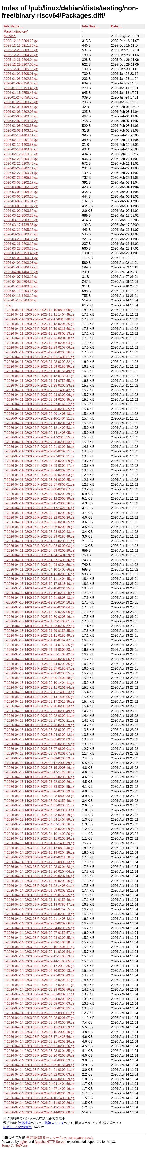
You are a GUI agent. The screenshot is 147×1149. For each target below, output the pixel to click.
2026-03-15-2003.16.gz (21, 220)
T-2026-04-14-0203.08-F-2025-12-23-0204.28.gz (39, 867)
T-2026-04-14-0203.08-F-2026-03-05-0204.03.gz (39, 1003)
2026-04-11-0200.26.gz (21, 291)
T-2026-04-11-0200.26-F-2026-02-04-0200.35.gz (39, 399)
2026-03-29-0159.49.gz (21, 253)
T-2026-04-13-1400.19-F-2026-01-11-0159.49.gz (39, 635)
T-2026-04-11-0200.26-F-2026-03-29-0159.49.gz (39, 536)
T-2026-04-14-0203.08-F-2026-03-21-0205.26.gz (39, 1041)
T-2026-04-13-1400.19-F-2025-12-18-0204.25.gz (39, 588)
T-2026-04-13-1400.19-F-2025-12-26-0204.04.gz (39, 607)
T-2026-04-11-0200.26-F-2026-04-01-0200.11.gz (39, 541)
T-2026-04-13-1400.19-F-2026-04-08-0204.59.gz (39, 829)
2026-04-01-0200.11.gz (21, 258)
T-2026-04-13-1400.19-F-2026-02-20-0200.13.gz (39, 706)
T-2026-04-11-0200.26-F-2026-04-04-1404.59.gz (39, 555)
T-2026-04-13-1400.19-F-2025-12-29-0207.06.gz (39, 612)
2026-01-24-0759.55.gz (21, 97)
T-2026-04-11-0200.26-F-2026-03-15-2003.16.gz (39, 503)
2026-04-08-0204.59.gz (21, 281)
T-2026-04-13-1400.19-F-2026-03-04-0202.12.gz (39, 734)
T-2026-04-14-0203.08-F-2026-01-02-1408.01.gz (39, 885)
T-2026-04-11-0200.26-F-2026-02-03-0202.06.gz (39, 395)
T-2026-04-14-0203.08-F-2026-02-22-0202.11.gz (39, 980)
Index (8, 305)
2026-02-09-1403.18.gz (21, 130)
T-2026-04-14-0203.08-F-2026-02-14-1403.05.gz (39, 961)
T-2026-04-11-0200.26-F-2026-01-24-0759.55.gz (39, 380)
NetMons (21, 1145)
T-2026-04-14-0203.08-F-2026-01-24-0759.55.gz (39, 909)
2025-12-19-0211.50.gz (21, 45)
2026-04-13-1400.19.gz (21, 295)
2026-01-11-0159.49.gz (21, 88)
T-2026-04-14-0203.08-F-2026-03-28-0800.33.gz (39, 1060)
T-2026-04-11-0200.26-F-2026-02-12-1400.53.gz (39, 427)
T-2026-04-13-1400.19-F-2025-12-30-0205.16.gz (39, 616)
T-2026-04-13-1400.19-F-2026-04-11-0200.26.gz (39, 838)
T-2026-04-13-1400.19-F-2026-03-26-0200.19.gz (39, 791)
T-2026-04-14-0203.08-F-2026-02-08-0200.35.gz (39, 937)
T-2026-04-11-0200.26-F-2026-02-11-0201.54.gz (39, 423)
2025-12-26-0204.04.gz (21, 59)
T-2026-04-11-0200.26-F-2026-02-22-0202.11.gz (39, 451)
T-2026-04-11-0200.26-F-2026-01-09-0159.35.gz (39, 366)
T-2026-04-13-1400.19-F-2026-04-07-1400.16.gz (39, 824)
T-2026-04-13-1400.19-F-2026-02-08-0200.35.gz (39, 673)
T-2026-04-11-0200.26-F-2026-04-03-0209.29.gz (39, 550)
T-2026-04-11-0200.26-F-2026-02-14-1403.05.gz (39, 432)
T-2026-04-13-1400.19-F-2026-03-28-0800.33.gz (39, 796)
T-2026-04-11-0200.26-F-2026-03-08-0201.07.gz (39, 489)
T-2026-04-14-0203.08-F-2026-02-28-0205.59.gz (39, 989)
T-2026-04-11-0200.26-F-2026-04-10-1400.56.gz (39, 569)
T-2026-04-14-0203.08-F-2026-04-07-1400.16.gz (39, 1088)
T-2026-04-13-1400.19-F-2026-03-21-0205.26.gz (39, 777)
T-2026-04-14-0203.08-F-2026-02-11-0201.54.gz (39, 951)
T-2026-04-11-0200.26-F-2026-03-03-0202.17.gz (39, 465)
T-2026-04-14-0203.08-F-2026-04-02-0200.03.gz (39, 1074)
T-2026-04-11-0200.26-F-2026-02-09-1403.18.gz (39, 413)
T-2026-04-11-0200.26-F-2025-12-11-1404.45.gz (39, 314)
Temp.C (7, 1145)
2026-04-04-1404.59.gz (21, 272)
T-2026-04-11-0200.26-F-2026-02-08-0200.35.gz (39, 409)
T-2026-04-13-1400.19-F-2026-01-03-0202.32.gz (39, 626)
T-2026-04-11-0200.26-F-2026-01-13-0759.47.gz (39, 376)
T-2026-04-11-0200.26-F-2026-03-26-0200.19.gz (39, 527)
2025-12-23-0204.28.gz (21, 55)
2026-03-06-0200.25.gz (21, 196)
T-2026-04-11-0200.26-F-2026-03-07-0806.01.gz (39, 484)
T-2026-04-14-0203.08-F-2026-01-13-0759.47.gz (39, 904)
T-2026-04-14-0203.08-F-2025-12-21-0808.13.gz (39, 862)
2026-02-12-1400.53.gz (21, 144)
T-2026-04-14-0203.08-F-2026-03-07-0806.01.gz (39, 1013)
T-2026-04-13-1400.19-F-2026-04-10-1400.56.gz (39, 834)
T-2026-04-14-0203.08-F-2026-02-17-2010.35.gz (39, 966)
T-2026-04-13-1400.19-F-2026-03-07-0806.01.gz (39, 748)
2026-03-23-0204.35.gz (21, 239)
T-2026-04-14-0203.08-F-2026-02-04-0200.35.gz (39, 928)
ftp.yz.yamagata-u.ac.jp (76, 1137)
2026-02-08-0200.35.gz (21, 125)
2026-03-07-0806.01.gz (21, 201)
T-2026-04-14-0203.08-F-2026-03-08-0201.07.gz (39, 1018)
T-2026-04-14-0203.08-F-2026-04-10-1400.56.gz (39, 1098)
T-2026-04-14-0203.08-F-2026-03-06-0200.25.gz (39, 1008)
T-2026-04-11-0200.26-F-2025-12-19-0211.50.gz (39, 328)
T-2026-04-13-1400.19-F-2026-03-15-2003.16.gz (39, 767)
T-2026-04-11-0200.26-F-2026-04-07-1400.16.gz (39, 560)
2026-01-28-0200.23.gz (21, 102)
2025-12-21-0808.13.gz (21, 50)
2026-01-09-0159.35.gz (21, 83)
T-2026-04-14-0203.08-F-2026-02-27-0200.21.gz (39, 985)
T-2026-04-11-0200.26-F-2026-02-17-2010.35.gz (39, 437)
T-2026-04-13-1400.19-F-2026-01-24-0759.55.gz (39, 645)
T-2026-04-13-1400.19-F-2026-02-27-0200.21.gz (39, 720)
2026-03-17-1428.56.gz (21, 225)
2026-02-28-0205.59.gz (21, 177)
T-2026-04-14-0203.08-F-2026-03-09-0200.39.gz (39, 1022)
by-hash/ (10, 36)
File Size (88, 26)
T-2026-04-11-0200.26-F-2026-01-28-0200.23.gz (39, 385)
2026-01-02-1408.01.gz (21, 74)
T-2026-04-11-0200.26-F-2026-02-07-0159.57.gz (39, 404)
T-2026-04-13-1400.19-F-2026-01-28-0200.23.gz (39, 649)
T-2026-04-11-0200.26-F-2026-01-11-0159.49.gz (39, 371)
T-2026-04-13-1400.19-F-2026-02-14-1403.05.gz (39, 697)
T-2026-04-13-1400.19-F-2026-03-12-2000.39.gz (39, 763)
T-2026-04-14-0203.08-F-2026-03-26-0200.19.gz (39, 1055)
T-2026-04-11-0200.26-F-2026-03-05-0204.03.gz (39, 475)
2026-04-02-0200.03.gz (21, 262)
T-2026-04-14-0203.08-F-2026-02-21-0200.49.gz (39, 975)
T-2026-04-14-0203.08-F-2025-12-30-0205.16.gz (39, 881)
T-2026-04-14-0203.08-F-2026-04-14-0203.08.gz (39, 1112)
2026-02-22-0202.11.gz (21, 168)
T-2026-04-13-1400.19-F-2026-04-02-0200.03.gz (39, 810)
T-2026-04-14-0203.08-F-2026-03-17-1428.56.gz (39, 1036)
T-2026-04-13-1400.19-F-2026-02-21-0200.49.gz (39, 711)
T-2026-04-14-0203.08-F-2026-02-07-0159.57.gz (39, 932)
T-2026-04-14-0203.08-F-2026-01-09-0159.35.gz (39, 895)
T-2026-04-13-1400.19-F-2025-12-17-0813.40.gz (39, 583)
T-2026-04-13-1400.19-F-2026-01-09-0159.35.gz (39, 630)
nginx (23, 1142)
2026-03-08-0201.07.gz (21, 206)
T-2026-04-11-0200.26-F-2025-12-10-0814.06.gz (39, 310)
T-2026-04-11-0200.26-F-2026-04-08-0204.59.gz (39, 564)
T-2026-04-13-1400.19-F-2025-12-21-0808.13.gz (39, 597)
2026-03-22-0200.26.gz (21, 234)
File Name (11, 26)
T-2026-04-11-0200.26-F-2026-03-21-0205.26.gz (39, 513)
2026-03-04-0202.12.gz (21, 187)
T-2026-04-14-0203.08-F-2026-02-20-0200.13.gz (39, 970)
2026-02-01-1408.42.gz (21, 107)
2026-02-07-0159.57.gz (21, 121)
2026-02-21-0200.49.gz (21, 163)
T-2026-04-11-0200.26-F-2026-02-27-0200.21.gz (39, 456)
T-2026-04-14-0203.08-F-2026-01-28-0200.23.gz (39, 914)
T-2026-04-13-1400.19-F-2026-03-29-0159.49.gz (39, 800)
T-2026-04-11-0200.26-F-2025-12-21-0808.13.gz (39, 333)
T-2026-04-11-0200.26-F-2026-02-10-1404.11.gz (39, 418)
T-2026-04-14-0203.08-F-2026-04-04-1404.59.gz (39, 1083)
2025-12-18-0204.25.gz (21, 41)
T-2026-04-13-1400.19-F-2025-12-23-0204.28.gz (39, 602)
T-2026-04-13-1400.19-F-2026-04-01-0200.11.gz (39, 805)
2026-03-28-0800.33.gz (21, 248)
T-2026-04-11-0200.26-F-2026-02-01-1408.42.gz (39, 390)
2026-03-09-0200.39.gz (21, 210)
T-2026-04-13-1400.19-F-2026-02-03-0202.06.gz (39, 659)
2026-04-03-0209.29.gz (21, 267)
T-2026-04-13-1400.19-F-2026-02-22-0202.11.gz (39, 715)
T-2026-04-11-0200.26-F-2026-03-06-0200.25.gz (39, 479)
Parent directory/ (16, 31)
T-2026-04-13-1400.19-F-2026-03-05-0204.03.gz (39, 739)
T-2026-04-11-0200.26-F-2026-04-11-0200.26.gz (39, 574)
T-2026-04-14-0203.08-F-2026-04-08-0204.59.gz (39, 1093)
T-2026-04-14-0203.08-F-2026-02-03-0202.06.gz (39, 923)
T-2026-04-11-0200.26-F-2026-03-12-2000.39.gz (39, 498)
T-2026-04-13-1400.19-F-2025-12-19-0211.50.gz (39, 593)
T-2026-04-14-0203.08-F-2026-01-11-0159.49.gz (39, 899)
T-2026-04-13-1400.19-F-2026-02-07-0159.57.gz (39, 668)
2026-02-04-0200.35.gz (21, 116)
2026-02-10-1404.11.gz (21, 135)
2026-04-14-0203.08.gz (21, 300)
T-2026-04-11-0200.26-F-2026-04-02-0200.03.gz (39, 546)
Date (114, 26)
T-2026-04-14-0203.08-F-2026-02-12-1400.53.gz (39, 956)
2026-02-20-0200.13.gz (21, 159)
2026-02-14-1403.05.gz (21, 149)
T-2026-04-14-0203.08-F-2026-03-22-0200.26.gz (39, 1046)
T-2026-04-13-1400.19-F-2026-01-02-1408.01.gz (39, 621)
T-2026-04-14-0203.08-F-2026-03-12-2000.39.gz (39, 1027)
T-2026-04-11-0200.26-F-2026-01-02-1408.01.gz (39, 357)
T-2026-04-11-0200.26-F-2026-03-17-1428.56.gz (39, 508)
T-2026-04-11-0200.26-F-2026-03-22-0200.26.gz (39, 517)
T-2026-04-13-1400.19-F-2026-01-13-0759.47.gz (39, 640)
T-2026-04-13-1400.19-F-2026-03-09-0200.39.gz (39, 758)
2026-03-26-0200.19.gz (21, 243)
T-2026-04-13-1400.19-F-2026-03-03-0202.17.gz (39, 730)
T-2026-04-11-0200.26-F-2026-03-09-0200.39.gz (39, 494)
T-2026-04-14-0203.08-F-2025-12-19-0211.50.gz (39, 857)
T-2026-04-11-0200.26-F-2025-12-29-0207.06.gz (39, 347)
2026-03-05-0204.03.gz (21, 192)
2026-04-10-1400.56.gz (21, 286)
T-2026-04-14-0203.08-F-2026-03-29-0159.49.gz (39, 1065)
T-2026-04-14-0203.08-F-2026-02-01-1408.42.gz (39, 918)
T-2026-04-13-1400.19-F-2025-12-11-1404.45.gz (39, 579)
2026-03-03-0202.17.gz (21, 182)
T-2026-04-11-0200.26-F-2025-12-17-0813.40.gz (39, 319)
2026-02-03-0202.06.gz (21, 111)
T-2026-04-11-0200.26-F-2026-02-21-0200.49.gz (39, 446)
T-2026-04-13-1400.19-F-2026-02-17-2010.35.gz (39, 701)
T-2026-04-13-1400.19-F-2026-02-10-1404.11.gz (39, 683)
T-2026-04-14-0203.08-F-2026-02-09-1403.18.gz (39, 942)
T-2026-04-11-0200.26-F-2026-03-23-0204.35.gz (39, 522)
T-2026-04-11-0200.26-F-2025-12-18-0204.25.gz (39, 324)
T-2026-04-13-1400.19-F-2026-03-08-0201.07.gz (39, 753)
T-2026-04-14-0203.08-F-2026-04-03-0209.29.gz (39, 1079)
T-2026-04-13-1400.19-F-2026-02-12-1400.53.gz (39, 692)
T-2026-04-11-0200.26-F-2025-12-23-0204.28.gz (39, 338)
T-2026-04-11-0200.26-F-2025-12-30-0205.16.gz (39, 352)
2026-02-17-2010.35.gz (21, 154)
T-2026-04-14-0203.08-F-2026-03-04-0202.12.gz (39, 999)
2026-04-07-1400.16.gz (21, 276)
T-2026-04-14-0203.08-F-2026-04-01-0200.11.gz (39, 1069)
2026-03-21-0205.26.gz (21, 229)
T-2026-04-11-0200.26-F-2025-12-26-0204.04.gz (39, 343)
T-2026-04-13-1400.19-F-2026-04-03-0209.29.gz (39, 815)
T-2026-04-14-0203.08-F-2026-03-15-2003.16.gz (39, 1032)
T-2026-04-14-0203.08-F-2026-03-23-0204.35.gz (39, 1051)
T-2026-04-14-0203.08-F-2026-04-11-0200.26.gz (39, 1102)
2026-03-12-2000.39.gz (21, 215)
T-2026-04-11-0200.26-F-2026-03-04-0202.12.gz (39, 470)
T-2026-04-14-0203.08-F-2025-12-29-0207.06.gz (39, 876)
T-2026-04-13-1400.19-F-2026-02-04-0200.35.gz (39, 664)
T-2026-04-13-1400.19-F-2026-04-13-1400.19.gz (39, 843)
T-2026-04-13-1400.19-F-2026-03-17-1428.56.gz (39, 772)
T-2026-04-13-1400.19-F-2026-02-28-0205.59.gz (39, 725)
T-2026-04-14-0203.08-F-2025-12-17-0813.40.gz (39, 848)
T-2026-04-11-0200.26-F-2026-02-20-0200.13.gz (39, 442)
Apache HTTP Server (50, 1142)
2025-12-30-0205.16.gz (21, 69)
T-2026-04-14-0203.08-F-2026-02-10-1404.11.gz (39, 947)
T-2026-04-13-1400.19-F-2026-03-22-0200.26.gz (39, 781)
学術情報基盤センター (42, 1137)
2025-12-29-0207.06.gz (21, 64)
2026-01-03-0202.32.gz (21, 78)
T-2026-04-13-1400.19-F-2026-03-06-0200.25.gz (39, 744)
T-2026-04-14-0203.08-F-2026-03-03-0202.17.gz (39, 994)
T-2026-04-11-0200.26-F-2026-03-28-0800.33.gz (39, 531)
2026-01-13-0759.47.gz (21, 92)
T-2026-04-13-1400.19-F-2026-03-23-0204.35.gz (39, 786)
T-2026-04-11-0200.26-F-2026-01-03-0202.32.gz (39, 362)
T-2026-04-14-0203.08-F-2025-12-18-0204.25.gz (39, 852)
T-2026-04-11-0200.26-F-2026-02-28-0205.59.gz (39, 461)
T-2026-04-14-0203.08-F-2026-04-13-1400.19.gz (39, 1107)
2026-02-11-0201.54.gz (21, 140)
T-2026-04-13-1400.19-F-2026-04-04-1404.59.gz (39, 819)
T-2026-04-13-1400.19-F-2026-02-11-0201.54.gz (39, 687)
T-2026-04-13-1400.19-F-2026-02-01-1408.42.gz (39, 654)
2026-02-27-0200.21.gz (21, 173)
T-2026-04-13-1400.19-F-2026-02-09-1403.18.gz (39, 678)
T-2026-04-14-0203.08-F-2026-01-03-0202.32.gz (39, 890)
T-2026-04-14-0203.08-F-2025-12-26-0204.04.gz (39, 871)
